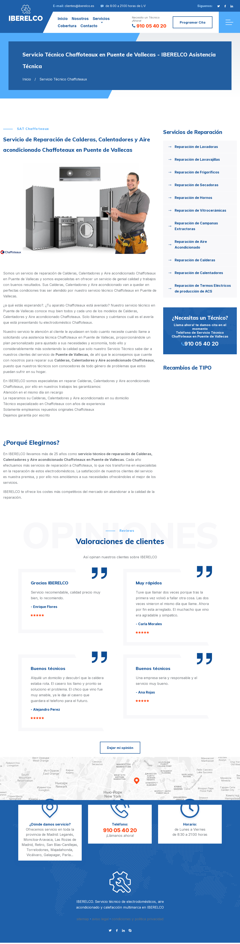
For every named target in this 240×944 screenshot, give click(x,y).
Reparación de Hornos (193, 198)
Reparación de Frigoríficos (197, 172)
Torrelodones (37, 850)
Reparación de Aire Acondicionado (191, 244)
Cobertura (67, 26)
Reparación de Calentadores (199, 273)
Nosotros (80, 19)
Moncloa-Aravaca (38, 839)
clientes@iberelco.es (79, 6)
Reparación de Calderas (195, 260)
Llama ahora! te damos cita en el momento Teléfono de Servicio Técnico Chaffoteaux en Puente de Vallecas (200, 330)
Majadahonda (61, 850)
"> (25, 13)
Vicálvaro (34, 855)
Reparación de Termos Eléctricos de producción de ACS (203, 288)
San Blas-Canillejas (61, 845)
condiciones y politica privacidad (137, 919)
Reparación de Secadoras (196, 185)
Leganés (66, 834)
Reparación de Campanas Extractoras (196, 226)
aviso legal (100, 919)
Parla (66, 855)
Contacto (88, 26)
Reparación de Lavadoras (196, 147)
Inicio (63, 19)
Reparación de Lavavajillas (197, 159)
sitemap (83, 919)
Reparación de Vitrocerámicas (200, 210)
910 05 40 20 (149, 26)
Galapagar (52, 855)
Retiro (39, 845)
